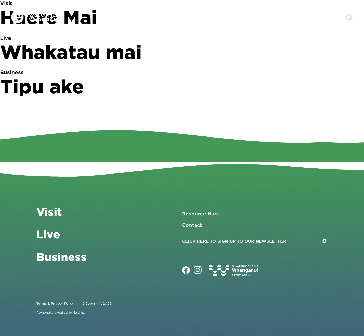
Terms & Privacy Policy (55, 303)
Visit (243, 17)
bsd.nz (79, 312)
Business (273, 17)
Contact (328, 17)
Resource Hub (200, 213)
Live (302, 17)
